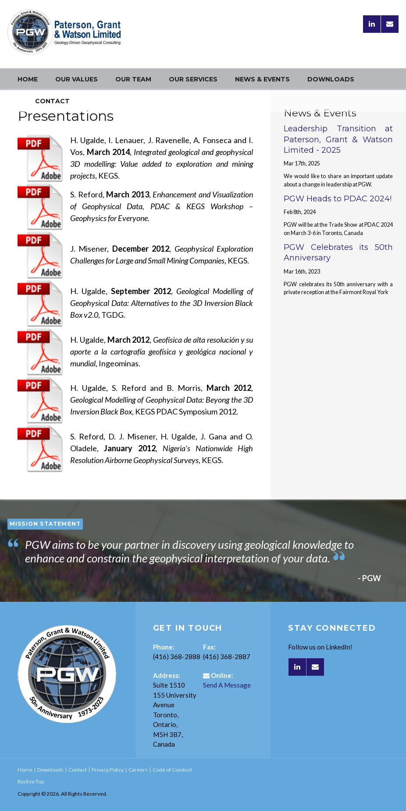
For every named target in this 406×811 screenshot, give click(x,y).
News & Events (262, 79)
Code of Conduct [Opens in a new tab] (172, 769)
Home (28, 79)
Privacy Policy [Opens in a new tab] (108, 769)
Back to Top (31, 781)
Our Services (193, 79)
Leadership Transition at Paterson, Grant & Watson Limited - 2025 (338, 139)
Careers (138, 769)
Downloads (330, 79)
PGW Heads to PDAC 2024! (338, 199)
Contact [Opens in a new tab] (52, 101)
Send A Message (227, 685)
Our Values (76, 79)
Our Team (133, 79)
